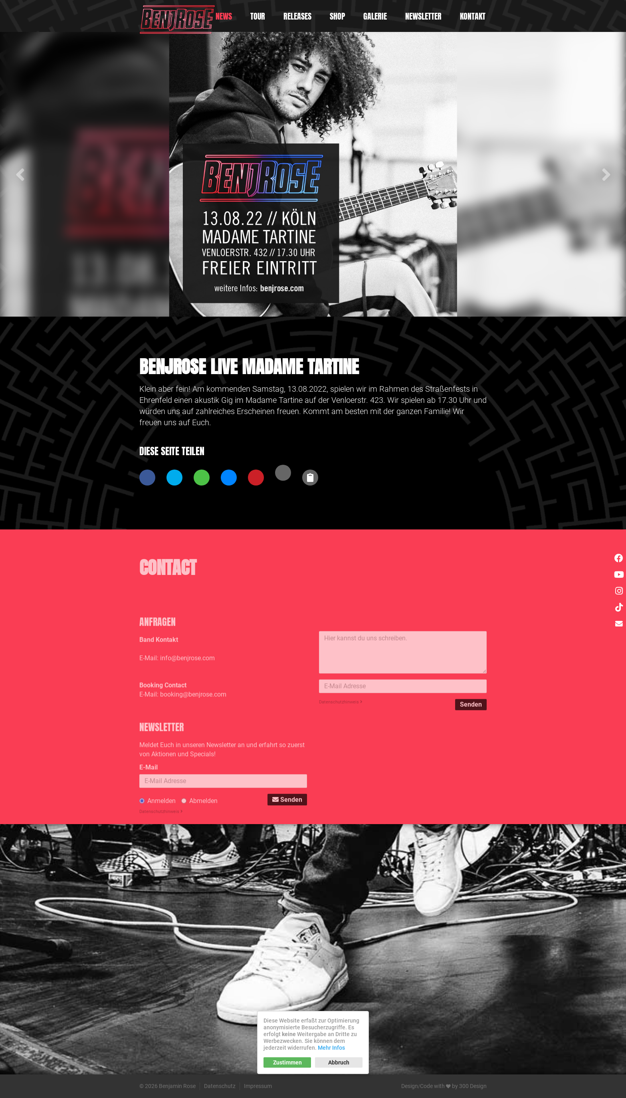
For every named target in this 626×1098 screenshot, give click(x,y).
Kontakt (472, 16)
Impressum (258, 1086)
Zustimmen (287, 1062)
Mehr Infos (331, 1047)
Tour (257, 16)
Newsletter (423, 16)
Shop (337, 16)
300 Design (473, 1086)
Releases (297, 16)
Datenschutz (220, 1086)
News (224, 16)
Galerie (375, 16)
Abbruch (338, 1062)
